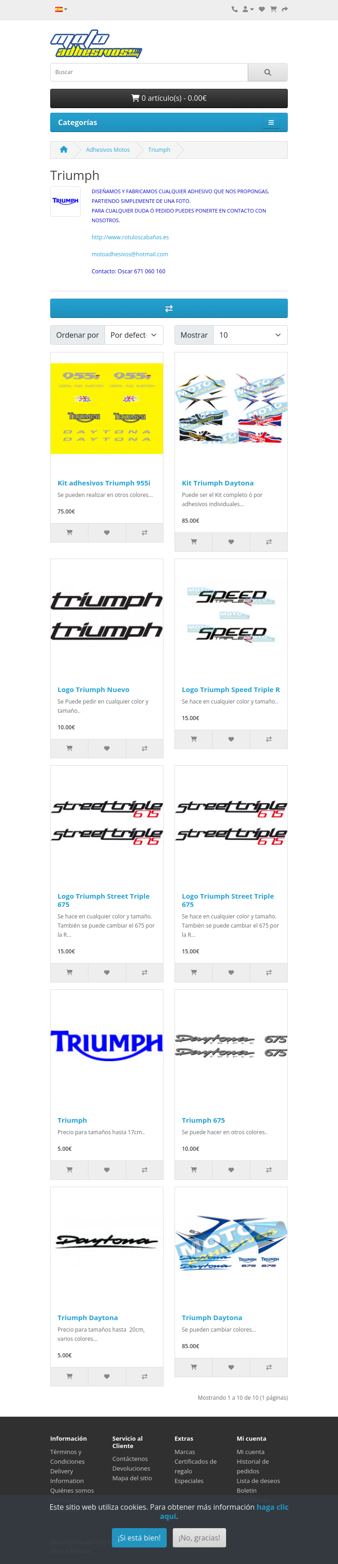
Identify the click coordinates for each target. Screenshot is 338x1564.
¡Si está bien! (139, 1538)
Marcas (185, 1452)
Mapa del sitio (132, 1478)
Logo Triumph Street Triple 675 (104, 900)
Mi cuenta (251, 1452)
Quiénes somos (72, 1490)
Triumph (159, 150)
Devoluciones (131, 1468)
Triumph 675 (203, 1120)
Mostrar (194, 335)
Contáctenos (130, 1458)
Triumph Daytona (88, 1317)
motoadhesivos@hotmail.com (130, 254)
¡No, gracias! (200, 1538)
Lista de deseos (258, 1481)
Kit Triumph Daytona (218, 482)
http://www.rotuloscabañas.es (130, 237)
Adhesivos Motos (108, 150)
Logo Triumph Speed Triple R (231, 689)
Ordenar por (77, 335)
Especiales (189, 1481)
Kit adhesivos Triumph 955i (104, 482)
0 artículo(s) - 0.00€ (168, 98)
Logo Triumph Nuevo (93, 689)
